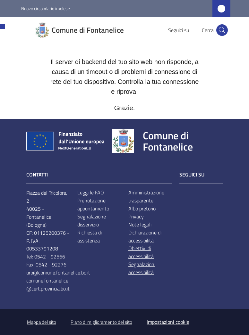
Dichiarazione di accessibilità (144, 236)
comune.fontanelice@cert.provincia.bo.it (48, 284)
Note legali (139, 224)
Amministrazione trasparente (146, 196)
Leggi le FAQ (90, 192)
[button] (222, 30)
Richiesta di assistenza (89, 236)
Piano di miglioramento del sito (101, 322)
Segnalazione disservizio (91, 220)
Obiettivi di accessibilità (141, 252)
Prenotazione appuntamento (93, 204)
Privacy (136, 216)
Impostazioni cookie (168, 322)
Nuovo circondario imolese (45, 8)
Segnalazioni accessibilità (141, 268)
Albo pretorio (142, 208)
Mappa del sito (41, 322)
